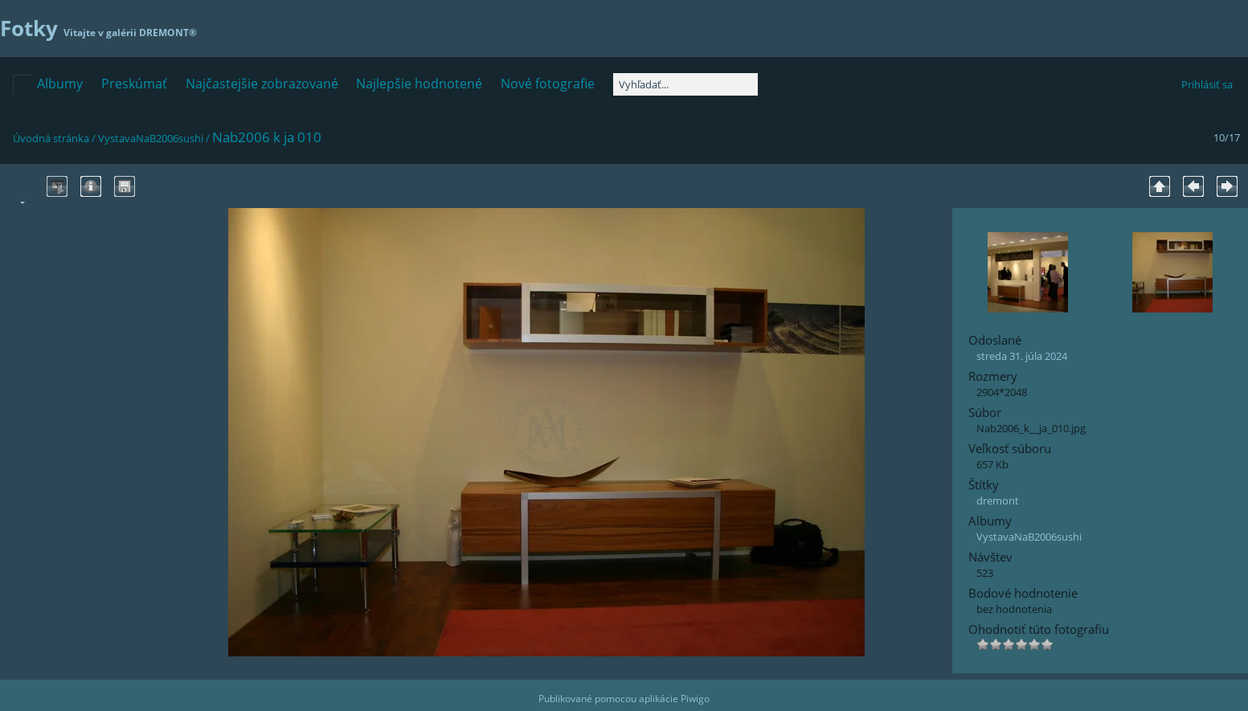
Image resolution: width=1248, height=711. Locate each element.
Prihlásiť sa (1207, 84)
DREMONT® (168, 32)
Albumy (60, 83)
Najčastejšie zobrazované (262, 83)
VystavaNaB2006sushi (150, 138)
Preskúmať (134, 83)
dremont (997, 500)
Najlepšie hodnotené (419, 83)
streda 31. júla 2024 (1021, 356)
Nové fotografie (548, 83)
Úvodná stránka (51, 138)
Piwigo (695, 698)
